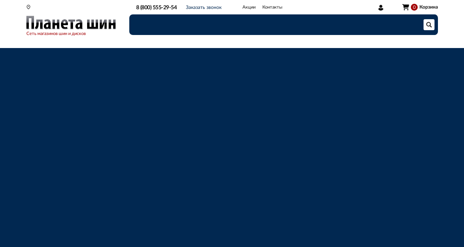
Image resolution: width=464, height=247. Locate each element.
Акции (248, 7)
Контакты (272, 7)
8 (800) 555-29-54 (156, 7)
